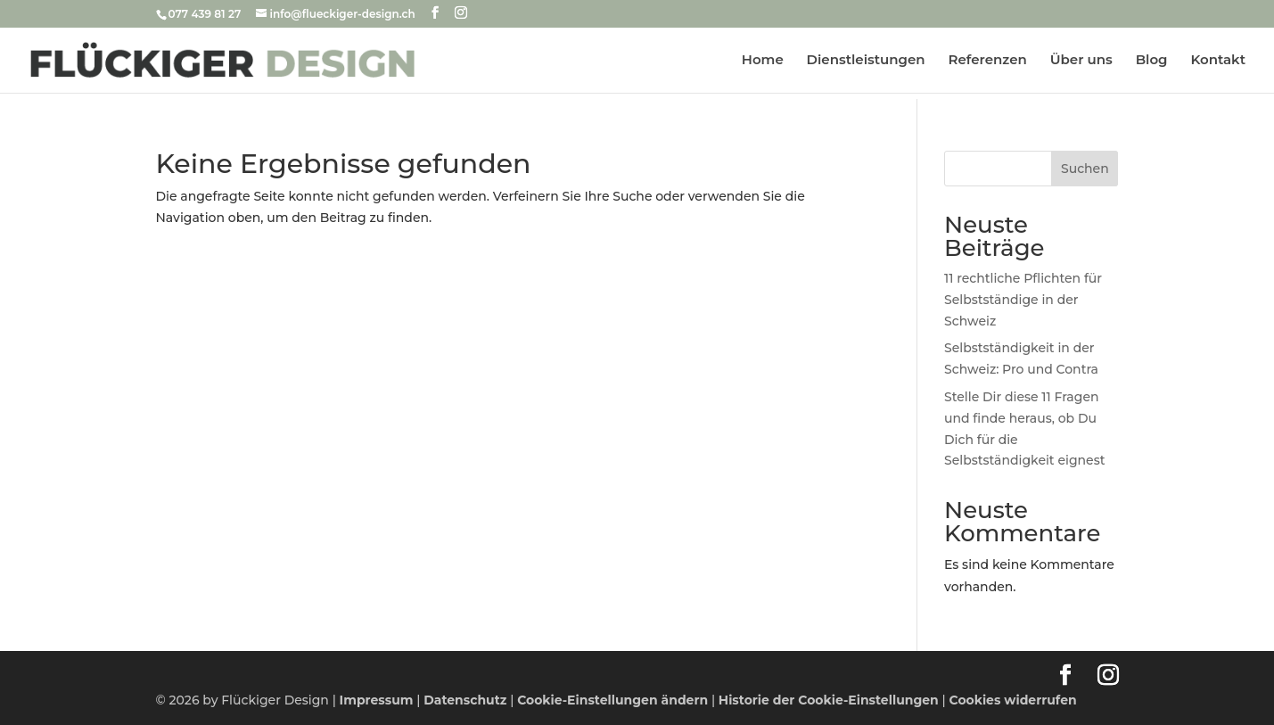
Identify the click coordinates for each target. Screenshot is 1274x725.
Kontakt (1217, 61)
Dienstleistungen (866, 61)
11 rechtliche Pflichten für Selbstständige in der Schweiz (1023, 299)
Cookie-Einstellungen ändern (612, 700)
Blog (1152, 61)
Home (763, 61)
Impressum (377, 700)
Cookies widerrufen (1013, 700)
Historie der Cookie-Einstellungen (829, 700)
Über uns (1081, 61)
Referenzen (988, 61)
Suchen (1085, 169)
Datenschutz (464, 700)
